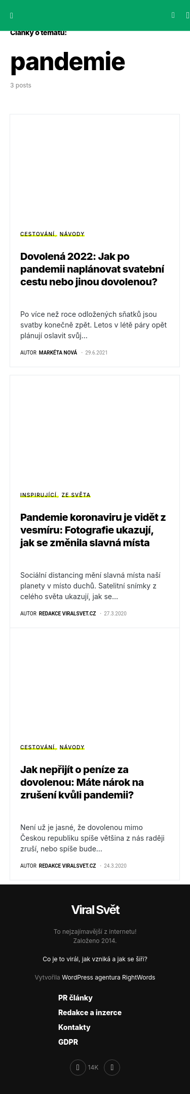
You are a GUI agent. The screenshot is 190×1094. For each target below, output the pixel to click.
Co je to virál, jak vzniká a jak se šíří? (95, 959)
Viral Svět (95, 909)
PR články (75, 997)
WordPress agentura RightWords (108, 977)
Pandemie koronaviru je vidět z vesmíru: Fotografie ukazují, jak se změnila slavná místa (93, 530)
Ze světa (76, 495)
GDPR (68, 1042)
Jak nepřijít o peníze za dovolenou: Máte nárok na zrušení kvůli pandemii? (82, 782)
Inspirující (38, 495)
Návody (72, 234)
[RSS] (112, 1067)
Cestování (37, 234)
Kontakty (74, 1027)
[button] (11, 15)
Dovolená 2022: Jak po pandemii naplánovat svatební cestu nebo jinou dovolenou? (92, 269)
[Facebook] (84, 1067)
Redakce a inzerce (90, 1012)
